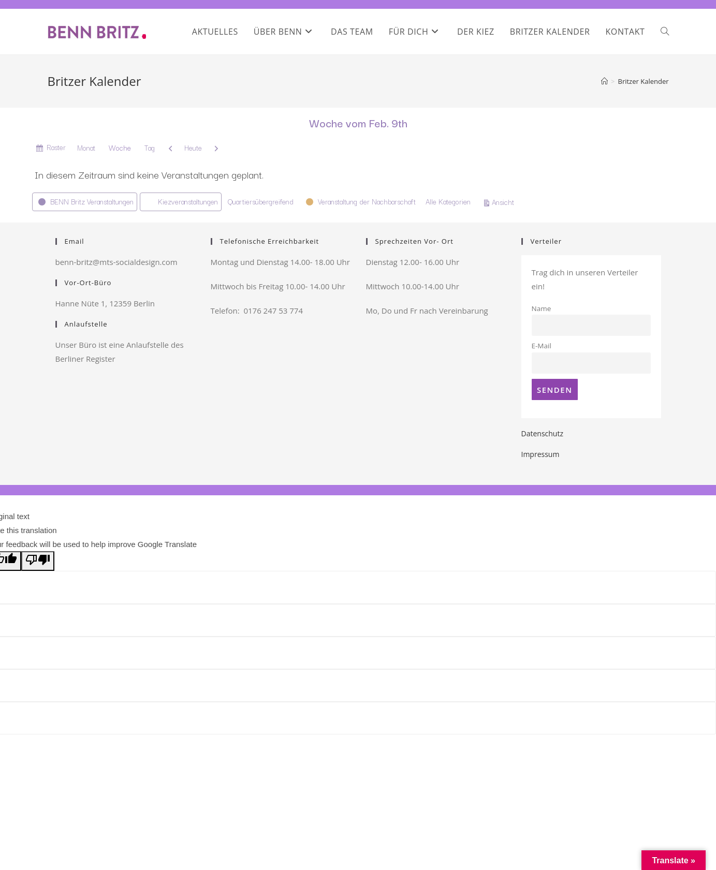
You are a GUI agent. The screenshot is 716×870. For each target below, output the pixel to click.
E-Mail (541, 345)
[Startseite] (604, 81)
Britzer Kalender (643, 81)
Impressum (540, 454)
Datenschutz (542, 433)
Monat (86, 147)
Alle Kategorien (448, 201)
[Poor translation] (37, 561)
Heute (193, 147)
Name (541, 308)
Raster (56, 148)
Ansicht (504, 201)
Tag (149, 147)
